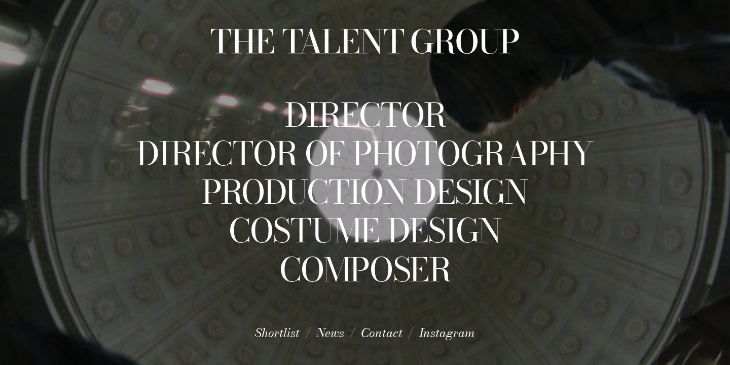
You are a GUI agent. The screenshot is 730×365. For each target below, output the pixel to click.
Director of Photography (364, 153)
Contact (382, 332)
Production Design (365, 192)
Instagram (447, 332)
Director (365, 115)
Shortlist (277, 332)
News (330, 332)
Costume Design (365, 231)
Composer (365, 270)
